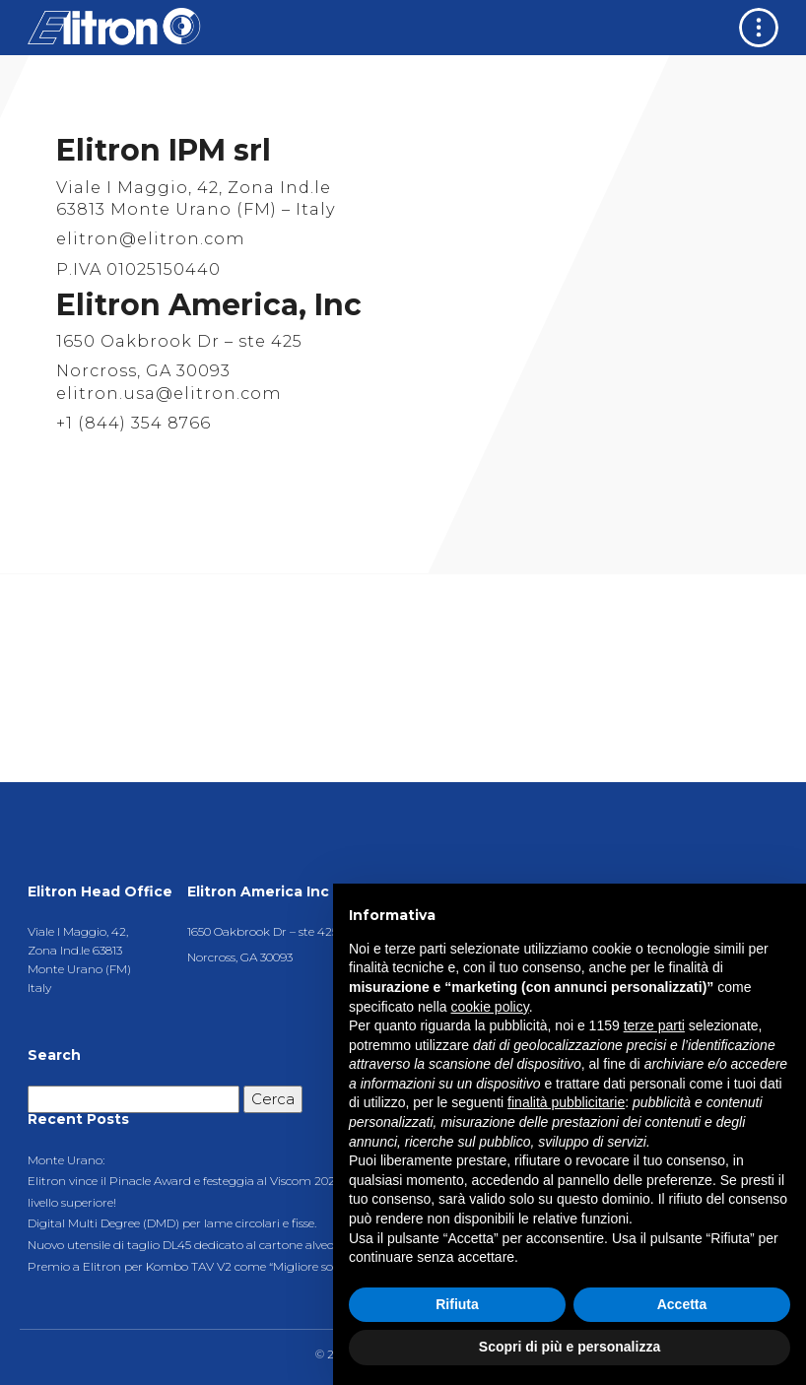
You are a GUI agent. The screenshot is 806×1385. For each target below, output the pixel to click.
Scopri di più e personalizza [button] (569, 1346)
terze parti (654, 1025)
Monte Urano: (66, 1160)
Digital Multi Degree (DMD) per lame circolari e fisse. (172, 1223)
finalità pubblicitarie (566, 1102)
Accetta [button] (682, 1304)
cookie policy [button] (490, 1007)
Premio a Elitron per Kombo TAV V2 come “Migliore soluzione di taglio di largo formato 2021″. (291, 1266)
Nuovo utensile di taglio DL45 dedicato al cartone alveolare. (192, 1244)
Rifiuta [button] (457, 1304)
